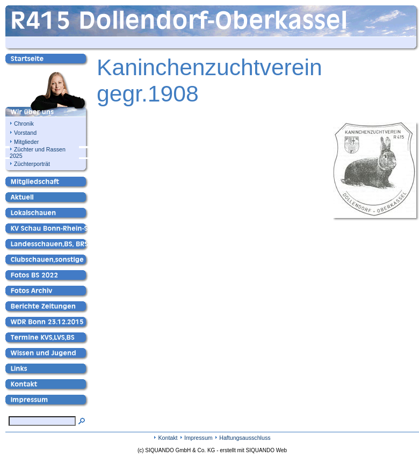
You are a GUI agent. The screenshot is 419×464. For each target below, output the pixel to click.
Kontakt (167, 437)
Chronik (24, 123)
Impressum (198, 437)
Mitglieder (26, 142)
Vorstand (25, 132)
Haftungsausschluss (244, 437)
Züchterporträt (32, 164)
